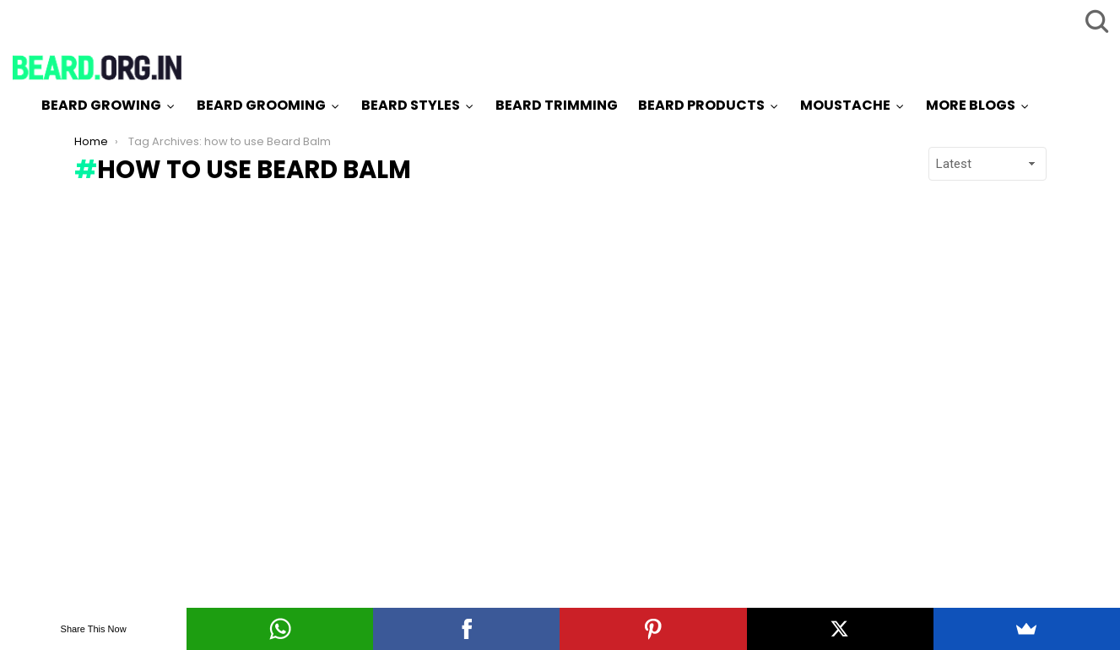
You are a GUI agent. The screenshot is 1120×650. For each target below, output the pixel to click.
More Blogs (970, 105)
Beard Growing (101, 105)
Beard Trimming (556, 105)
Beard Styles (410, 105)
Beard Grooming (261, 105)
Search (1094, 21)
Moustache (845, 105)
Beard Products (701, 105)
